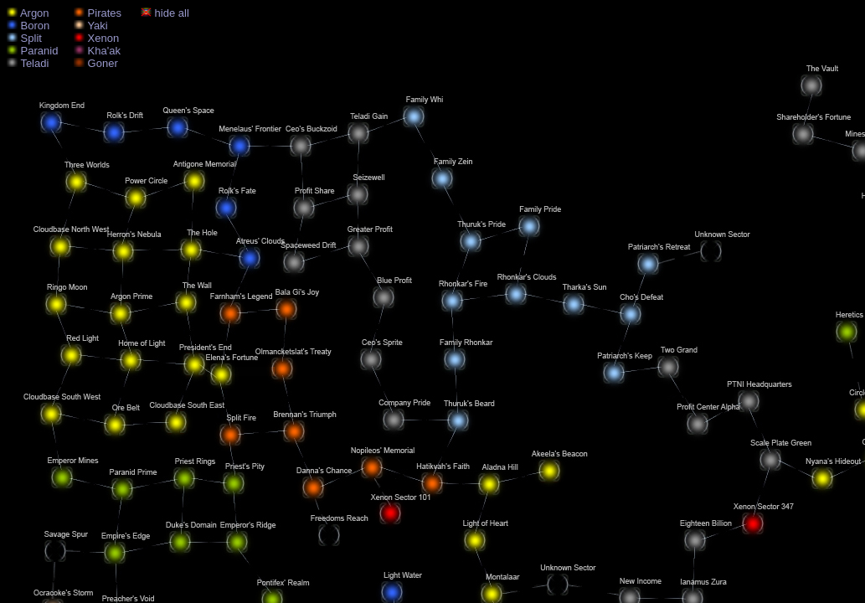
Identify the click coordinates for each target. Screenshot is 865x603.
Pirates (97, 13)
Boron (28, 25)
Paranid (32, 50)
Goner (96, 63)
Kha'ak (97, 50)
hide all (165, 13)
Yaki (91, 25)
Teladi (28, 63)
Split (24, 38)
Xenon (96, 38)
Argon (28, 13)
